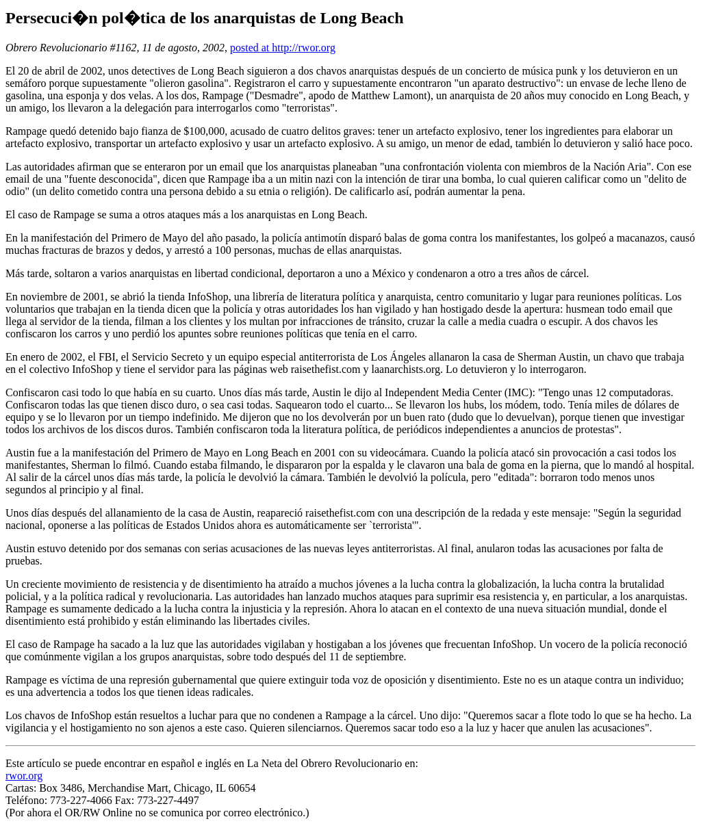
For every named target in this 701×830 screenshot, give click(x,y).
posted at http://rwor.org (282, 47)
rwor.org (23, 775)
